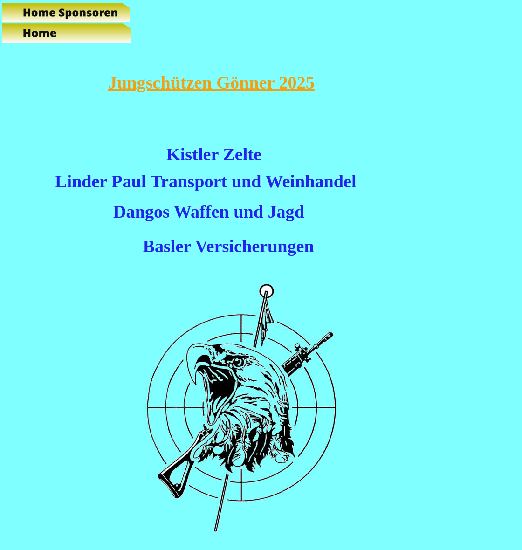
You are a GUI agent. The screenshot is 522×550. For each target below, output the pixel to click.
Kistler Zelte (213, 154)
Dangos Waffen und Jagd (208, 211)
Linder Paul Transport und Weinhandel (206, 181)
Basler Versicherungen (228, 246)
